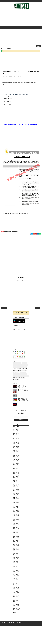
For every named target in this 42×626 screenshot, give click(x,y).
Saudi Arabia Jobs (22, 374)
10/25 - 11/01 (15, 481)
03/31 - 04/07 (15, 583)
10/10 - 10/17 (15, 428)
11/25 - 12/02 (15, 607)
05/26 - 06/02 (15, 573)
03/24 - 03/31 (15, 584)
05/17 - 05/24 (15, 510)
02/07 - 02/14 (15, 463)
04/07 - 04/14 (15, 582)
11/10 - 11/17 (15, 541)
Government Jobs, (14, 76)
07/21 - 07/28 (15, 562)
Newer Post (4, 307)
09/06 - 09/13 (15, 490)
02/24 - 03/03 (15, 590)
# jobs (17, 231)
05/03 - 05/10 (15, 513)
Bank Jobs (24, 363)
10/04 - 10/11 (15, 485)
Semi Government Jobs (23, 376)
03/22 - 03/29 (15, 520)
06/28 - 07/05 (15, 502)
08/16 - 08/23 (15, 494)
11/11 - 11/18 (15, 609)
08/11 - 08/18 (15, 558)
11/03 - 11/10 (15, 543)
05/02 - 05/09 (15, 450)
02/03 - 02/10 (15, 594)
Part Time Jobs (16, 372)
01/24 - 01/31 (15, 466)
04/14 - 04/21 (15, 581)
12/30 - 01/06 (15, 600)
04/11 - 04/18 (15, 454)
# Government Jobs (7, 231)
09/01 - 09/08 (15, 554)
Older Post (37, 307)
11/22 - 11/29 (15, 477)
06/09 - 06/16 (15, 570)
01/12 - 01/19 (15, 530)
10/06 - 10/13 (15, 548)
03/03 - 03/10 (15, 588)
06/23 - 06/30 (15, 568)
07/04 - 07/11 (15, 440)
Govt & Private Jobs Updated (11, 50)
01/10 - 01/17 (15, 468)
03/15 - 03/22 (15, 522)
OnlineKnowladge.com (11, 622)
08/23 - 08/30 (15, 493)
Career (20, 365)
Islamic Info (24, 368)
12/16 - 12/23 (15, 603)
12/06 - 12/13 (15, 475)
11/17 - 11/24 (15, 540)
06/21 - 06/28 (15, 504)
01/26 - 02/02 (15, 527)
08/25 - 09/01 (15, 556)
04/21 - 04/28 (15, 579)
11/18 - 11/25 (15, 608)
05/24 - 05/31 (15, 509)
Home (3, 68)
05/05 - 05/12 (15, 577)
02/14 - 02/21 (15, 462)
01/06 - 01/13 (15, 599)
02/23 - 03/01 (15, 524)
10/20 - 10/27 (15, 545)
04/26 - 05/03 (15, 514)
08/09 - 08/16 (15, 496)
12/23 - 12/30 (15, 602)
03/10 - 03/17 (15, 587)
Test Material (15, 379)
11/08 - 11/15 (15, 480)
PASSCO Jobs (22, 372)
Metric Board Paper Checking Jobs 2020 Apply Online (23, 391)
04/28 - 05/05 (15, 578)
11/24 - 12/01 (15, 539)
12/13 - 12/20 (15, 473)
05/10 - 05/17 (15, 511)
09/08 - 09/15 (15, 553)
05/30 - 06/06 (15, 446)
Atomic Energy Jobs (17, 363)
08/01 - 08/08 (15, 434)
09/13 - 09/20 (15, 489)
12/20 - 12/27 (15, 472)
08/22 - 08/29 (15, 430)
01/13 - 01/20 (15, 598)
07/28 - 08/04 (15, 561)
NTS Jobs (24, 370)
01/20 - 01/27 (15, 596)
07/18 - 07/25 (15, 437)
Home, (18, 76)
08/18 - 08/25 (15, 557)
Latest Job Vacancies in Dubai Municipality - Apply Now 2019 (23, 395)
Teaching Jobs (21, 377)
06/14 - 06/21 (15, 505)
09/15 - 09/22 (15, 552)
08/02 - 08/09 (15, 497)
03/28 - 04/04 (15, 456)
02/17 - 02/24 (15, 591)
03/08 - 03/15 (15, 523)
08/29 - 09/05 (15, 429)
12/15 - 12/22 (15, 535)
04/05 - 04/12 (15, 518)
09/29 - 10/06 (15, 549)
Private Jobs (15, 374)
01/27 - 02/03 (15, 595)
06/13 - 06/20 (15, 443)
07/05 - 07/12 (15, 501)
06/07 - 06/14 (15, 506)
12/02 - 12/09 (15, 605)
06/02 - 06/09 (15, 571)
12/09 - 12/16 (15, 604)
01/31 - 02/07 (15, 464)
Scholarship (15, 376)
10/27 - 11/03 (15, 544)
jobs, (20, 76)
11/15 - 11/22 (15, 479)
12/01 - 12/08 (15, 538)
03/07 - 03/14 (15, 460)
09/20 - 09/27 (15, 488)
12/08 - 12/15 (15, 536)
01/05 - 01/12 (15, 531)
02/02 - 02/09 (15, 526)
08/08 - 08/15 (15, 433)
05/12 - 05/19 (15, 575)
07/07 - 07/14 (15, 565)
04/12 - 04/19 (15, 517)
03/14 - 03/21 (15, 459)
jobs (16, 68)
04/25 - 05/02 (15, 451)
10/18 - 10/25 (15, 483)
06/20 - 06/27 (15, 442)
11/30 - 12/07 (15, 426)
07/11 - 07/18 (15, 438)
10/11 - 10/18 (15, 484)
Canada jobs (15, 365)
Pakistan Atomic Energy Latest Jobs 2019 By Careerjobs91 (22, 386)
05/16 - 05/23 (15, 449)
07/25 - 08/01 (15, 436)
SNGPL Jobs (15, 377)
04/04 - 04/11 (15, 455)
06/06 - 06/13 (15, 445)
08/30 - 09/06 (15, 492)
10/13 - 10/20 (15, 547)
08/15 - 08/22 (15, 432)
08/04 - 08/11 (15, 560)
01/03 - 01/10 (15, 470)
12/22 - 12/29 (15, 534)
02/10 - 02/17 (15, 592)
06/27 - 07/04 (15, 441)
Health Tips (15, 368)
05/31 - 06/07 (15, 507)
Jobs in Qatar (19, 370)
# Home (13, 231)
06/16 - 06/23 (15, 569)
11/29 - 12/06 (15, 476)
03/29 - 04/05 (15, 519)
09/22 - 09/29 (15, 551)
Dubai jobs (25, 365)
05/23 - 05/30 (15, 447)
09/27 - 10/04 (15, 487)
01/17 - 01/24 (15, 467)
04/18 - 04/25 (15, 453)
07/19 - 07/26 (15, 500)
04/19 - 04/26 (15, 515)
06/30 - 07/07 (15, 566)
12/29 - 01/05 (15, 532)
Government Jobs (8, 68)
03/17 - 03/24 (15, 586)
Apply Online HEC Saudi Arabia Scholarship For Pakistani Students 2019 (23, 399)
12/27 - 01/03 (15, 471)
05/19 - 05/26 (15, 574)
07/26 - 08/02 (15, 498)
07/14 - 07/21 (15, 564)
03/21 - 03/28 (15, 458)
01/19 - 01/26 (15, 528)
